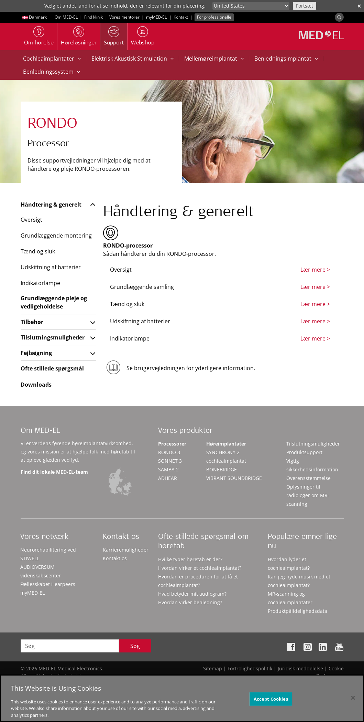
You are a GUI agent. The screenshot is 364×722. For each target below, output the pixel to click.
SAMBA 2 (168, 469)
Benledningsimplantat (286, 58)
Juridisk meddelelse (300, 668)
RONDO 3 (169, 452)
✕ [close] (359, 6)
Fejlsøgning (36, 353)
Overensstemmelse (308, 478)
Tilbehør (32, 322)
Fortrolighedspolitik (250, 668)
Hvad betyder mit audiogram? (192, 593)
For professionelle (214, 17)
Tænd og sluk (38, 251)
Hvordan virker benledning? (190, 602)
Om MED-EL (66, 17)
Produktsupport (304, 452)
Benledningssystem (51, 71)
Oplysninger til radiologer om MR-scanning (307, 495)
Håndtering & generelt (51, 204)
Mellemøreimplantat (214, 58)
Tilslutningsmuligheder (53, 337)
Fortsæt (304, 5)
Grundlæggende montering (56, 235)
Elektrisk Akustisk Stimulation (132, 58)
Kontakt (181, 17)
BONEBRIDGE (221, 469)
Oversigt (31, 219)
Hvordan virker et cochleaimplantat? (199, 568)
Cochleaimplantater (52, 58)
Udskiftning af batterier (51, 267)
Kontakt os (115, 558)
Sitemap (212, 668)
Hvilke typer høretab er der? (190, 559)
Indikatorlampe (40, 283)
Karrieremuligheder (125, 549)
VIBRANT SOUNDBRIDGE (234, 478)
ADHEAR (167, 478)
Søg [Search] (135, 646)
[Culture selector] (250, 6)
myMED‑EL (156, 17)
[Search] (339, 17)
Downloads (36, 384)
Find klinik (93, 17)
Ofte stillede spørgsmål (52, 368)
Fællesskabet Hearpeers (47, 584)
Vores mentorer (124, 17)
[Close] (353, 702)
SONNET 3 (170, 461)
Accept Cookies (271, 703)
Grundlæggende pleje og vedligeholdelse (54, 302)
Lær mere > (315, 269)
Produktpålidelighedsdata (297, 611)
